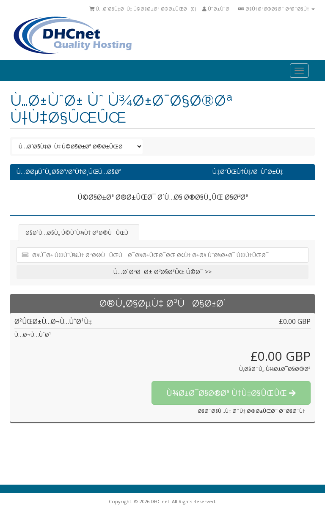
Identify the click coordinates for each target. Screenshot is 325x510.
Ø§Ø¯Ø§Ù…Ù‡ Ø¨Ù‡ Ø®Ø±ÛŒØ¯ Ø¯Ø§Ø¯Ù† (251, 411)
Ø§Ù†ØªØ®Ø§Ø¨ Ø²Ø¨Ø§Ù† (276, 8)
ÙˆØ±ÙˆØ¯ (217, 8)
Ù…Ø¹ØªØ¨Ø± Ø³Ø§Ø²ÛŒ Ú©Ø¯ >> (162, 272)
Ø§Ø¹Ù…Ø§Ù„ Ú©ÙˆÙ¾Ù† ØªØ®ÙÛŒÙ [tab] (78, 232)
